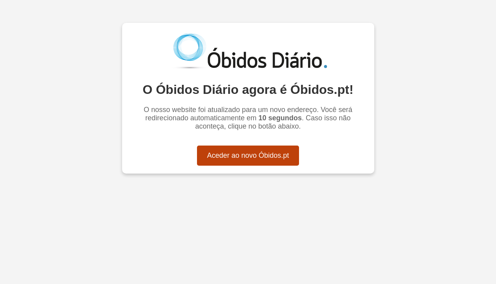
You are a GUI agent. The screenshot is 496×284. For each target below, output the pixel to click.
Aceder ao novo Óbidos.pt (248, 155)
